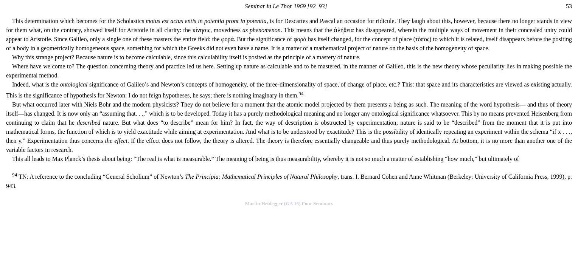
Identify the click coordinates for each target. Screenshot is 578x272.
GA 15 (292, 203)
